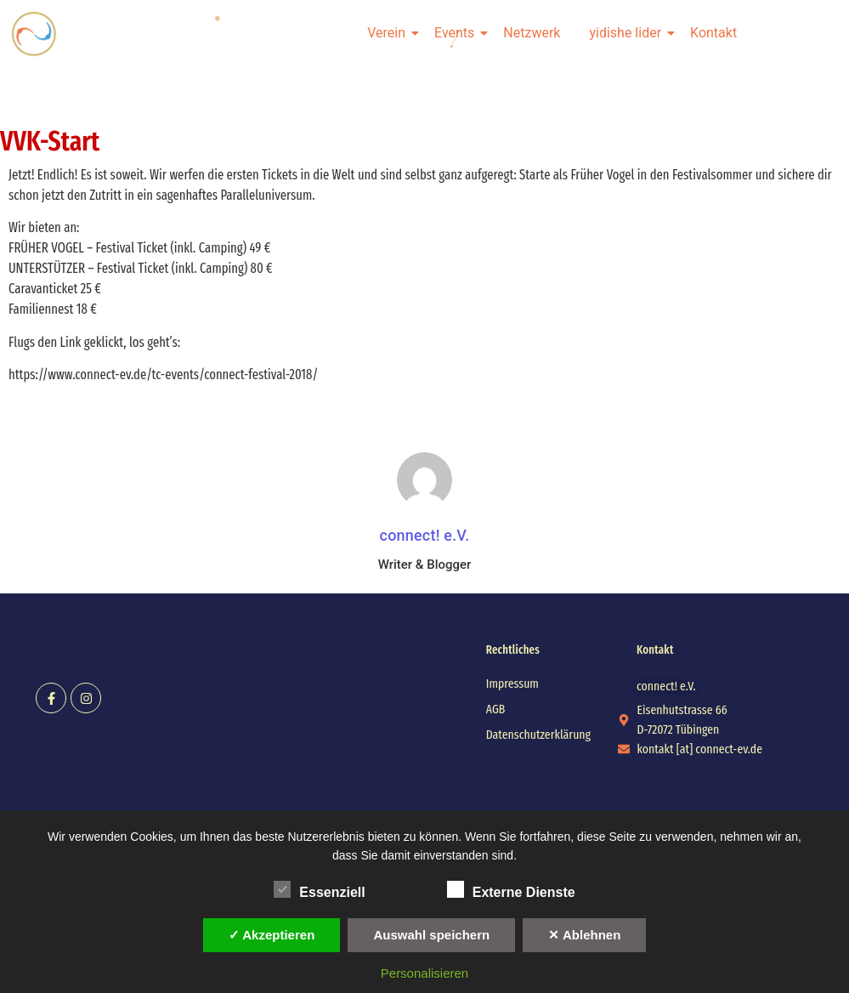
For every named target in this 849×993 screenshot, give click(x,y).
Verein (389, 33)
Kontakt (713, 33)
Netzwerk (531, 33)
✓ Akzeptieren (272, 935)
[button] (666, 686)
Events (457, 33)
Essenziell (319, 889)
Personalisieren (424, 973)
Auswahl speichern (431, 935)
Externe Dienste (511, 889)
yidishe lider (628, 33)
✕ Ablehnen (584, 935)
